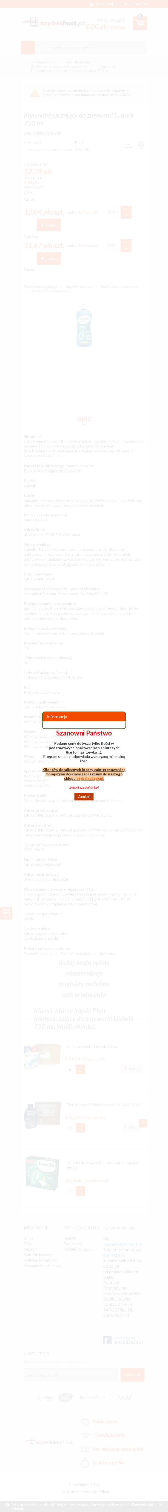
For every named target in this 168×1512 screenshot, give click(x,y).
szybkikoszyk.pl (89, 778)
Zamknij (84, 797)
